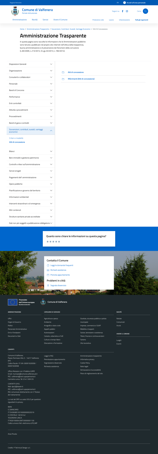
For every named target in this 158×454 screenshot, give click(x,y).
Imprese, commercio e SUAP (90, 325)
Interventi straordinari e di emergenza (24, 203)
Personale (13, 83)
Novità (34, 19)
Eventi (119, 343)
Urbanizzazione (124, 20)
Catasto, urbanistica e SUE (53, 336)
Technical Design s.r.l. (22, 447)
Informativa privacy (87, 359)
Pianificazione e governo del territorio (24, 190)
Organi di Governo (14, 322)
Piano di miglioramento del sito (91, 373)
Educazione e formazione (53, 343)
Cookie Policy (85, 363)
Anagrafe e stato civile (52, 325)
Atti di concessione (17, 142)
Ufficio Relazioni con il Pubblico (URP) (21, 371)
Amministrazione (20, 19)
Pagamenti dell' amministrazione (22, 177)
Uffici (10, 318)
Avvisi (119, 325)
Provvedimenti (15, 116)
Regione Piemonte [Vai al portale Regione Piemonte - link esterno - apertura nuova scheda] (16, 2)
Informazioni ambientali (19, 196)
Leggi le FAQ (48, 356)
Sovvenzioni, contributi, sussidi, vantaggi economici (26, 130)
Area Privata (12, 434)
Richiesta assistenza (51, 366)
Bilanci (12, 151)
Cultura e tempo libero (52, 339)
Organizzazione (15, 70)
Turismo (83, 339)
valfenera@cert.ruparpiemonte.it (23, 376)
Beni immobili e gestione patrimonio (24, 157)
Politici (10, 325)
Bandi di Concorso (16, 90)
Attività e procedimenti (18, 109)
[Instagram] (126, 11)
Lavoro (111, 20)
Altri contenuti (15, 210)
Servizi (45, 19)
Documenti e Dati (14, 336)
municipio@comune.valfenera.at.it (25, 374)
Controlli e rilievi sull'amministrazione (24, 164)
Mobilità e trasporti (87, 329)
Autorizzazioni (49, 332)
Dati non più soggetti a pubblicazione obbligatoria (29, 223)
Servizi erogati (15, 170)
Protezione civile (98, 20)
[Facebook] (121, 11)
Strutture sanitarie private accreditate (24, 216)
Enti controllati (15, 103)
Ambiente (47, 322)
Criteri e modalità (16, 138)
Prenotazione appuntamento (54, 359)
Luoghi (119, 340)
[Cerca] (145, 11)
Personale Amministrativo (17, 329)
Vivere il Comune (60, 19)
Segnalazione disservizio (53, 363)
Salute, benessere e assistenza (91, 332)
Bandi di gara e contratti (19, 122)
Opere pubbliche (15, 183)
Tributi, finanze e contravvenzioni (92, 336)
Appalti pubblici (49, 329)
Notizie (119, 318)
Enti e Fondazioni (14, 332)
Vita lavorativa (85, 343)
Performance (14, 96)
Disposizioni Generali (17, 64)
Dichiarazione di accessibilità (90, 370)
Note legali (84, 366)
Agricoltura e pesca (51, 318)
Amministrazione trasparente (91, 356)
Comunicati (121, 322)
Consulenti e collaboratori (19, 77)
